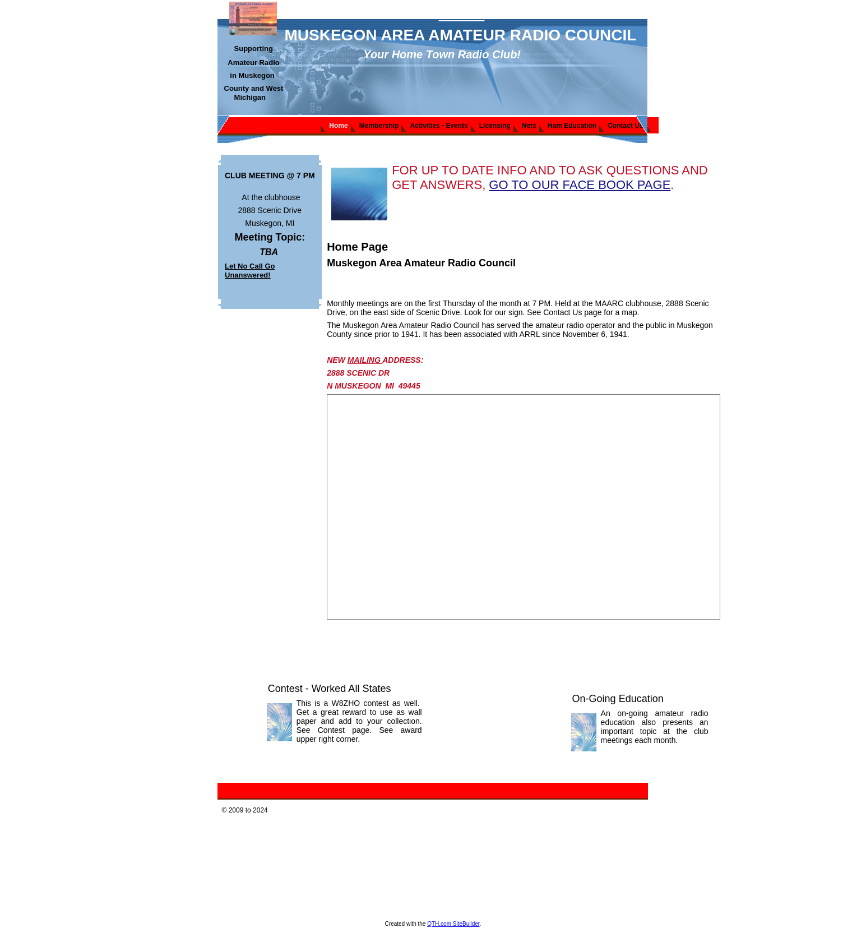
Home (338, 126)
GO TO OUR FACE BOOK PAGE (579, 185)
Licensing (495, 126)
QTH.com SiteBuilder (453, 924)
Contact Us (625, 126)
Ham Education (572, 126)
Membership (379, 126)
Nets (529, 126)
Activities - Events (438, 126)
